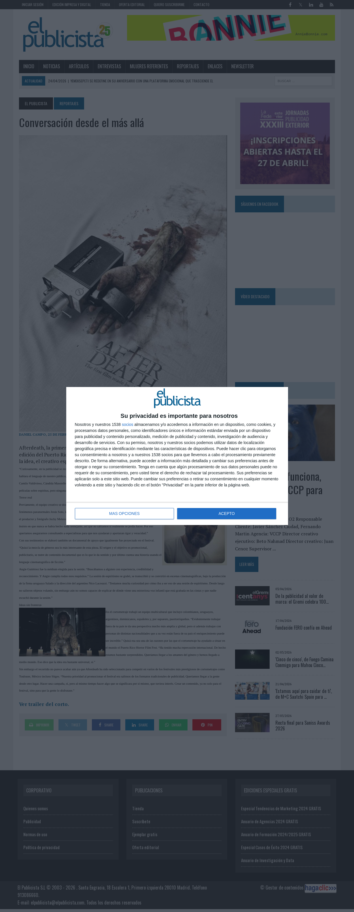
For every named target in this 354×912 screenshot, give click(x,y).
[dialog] (177, 456)
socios (127, 425)
